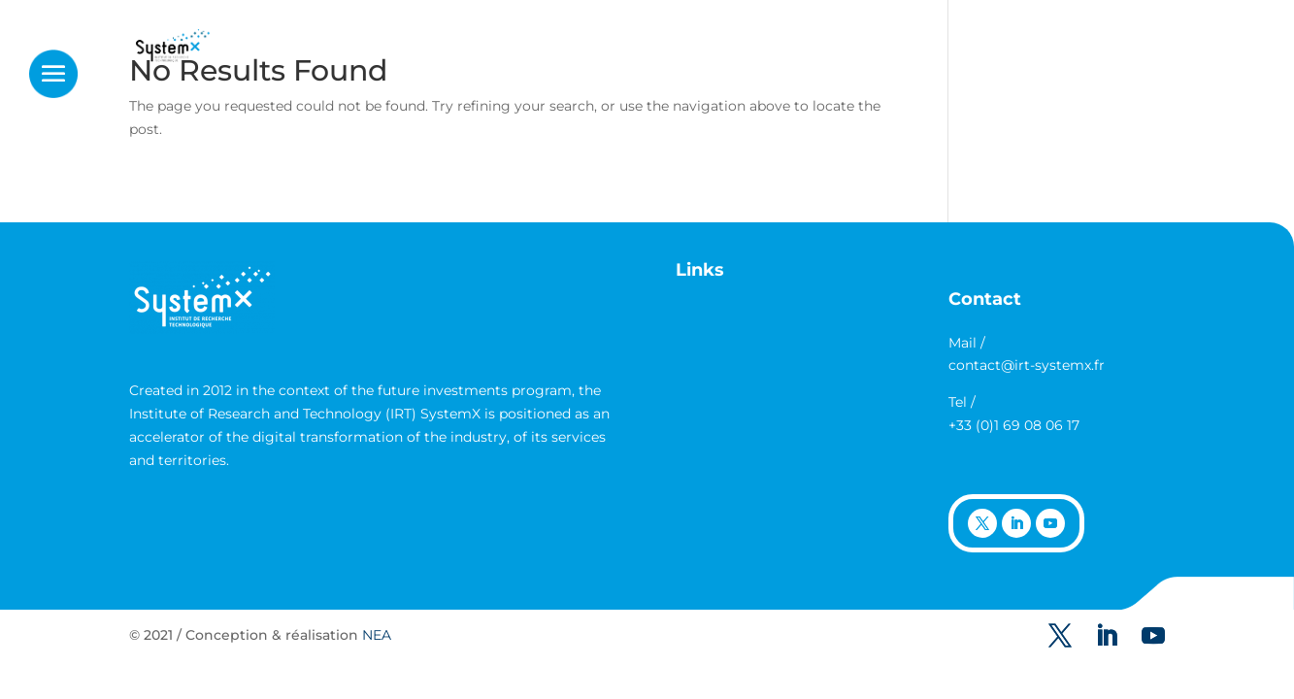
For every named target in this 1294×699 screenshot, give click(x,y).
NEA (376, 635)
